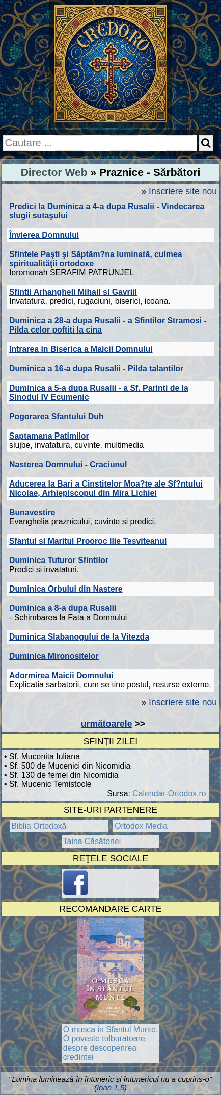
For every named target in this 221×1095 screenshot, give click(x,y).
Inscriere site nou (183, 191)
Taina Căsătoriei (92, 841)
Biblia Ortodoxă (38, 826)
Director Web (54, 172)
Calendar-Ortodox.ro (169, 793)
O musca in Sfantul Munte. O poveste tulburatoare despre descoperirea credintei (110, 1043)
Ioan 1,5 (110, 1087)
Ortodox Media (141, 826)
